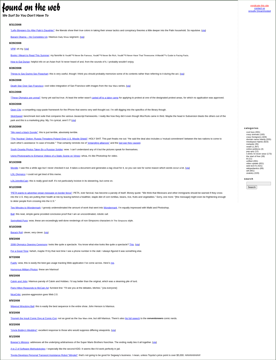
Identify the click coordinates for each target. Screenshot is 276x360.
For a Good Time (19, 251)
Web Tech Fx (251, 166)
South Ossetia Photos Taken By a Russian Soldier (37, 149)
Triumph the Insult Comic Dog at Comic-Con (34, 318)
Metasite (250, 144)
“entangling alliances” (98, 143)
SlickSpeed (16, 116)
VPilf (13, 48)
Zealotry (250, 173)
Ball (13, 214)
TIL (247, 159)
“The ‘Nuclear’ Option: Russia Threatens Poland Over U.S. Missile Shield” (49, 138)
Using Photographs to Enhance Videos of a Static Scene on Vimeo (45, 155)
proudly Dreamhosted (259, 11)
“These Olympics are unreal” (25, 97)
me (112, 263)
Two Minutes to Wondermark (26, 207)
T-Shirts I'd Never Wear (256, 154)
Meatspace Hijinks (254, 142)
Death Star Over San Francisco (27, 85)
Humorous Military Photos (24, 269)
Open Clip (16, 109)
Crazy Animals (252, 134)
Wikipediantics (252, 168)
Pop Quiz (250, 151)
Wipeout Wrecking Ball (22, 306)
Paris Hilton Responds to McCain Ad (30, 288)
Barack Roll (17, 232)
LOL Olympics (18, 174)
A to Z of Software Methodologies (28, 348)
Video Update (252, 163)
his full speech (132, 318)
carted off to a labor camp (105, 97)
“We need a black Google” (24, 132)
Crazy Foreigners (253, 137)
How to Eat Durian (20, 61)
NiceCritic (16, 294)
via (203, 30)
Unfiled (249, 161)
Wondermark (110, 207)
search (248, 178)
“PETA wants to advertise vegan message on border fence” (41, 192)
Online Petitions (253, 149)
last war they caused (129, 143)
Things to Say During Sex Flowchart (29, 73)
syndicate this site (259, 5)
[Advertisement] (260, 69)
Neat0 (249, 147)
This (131, 244)
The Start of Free (253, 156)
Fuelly (14, 263)
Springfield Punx (19, 220)
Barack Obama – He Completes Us (29, 37)
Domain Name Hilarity (256, 139)
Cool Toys (250, 132)
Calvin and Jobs (19, 281)
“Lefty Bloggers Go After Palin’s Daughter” (32, 30)
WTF (247, 171)
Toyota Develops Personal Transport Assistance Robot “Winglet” (44, 355)
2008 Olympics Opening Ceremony (29, 244)
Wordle (14, 168)
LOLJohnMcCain (19, 180)
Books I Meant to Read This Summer (30, 55)
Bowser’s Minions (20, 342)
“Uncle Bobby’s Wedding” (24, 330)
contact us (259, 8)
